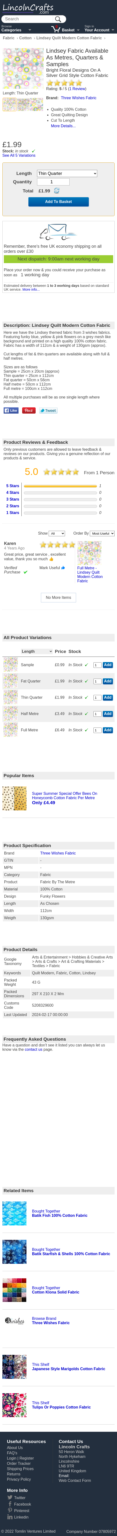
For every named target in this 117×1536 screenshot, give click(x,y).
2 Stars (12, 506)
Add (107, 665)
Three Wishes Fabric (58, 853)
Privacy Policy (19, 1479)
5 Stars (12, 486)
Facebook (22, 1504)
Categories (11, 30)
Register (27, 1458)
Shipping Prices (20, 1469)
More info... (31, 289)
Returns (13, 1474)
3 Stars (12, 499)
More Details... (63, 126)
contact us (33, 1049)
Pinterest (21, 1511)
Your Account (96, 30)
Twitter (20, 1498)
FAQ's (12, 1453)
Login (11, 1458)
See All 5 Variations (19, 155)
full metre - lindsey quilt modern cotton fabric (90, 574)
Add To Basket (58, 202)
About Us (15, 1448)
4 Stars (12, 493)
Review (77, 89)
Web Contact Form (75, 1480)
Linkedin (21, 1517)
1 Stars (12, 513)
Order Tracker (19, 1463)
